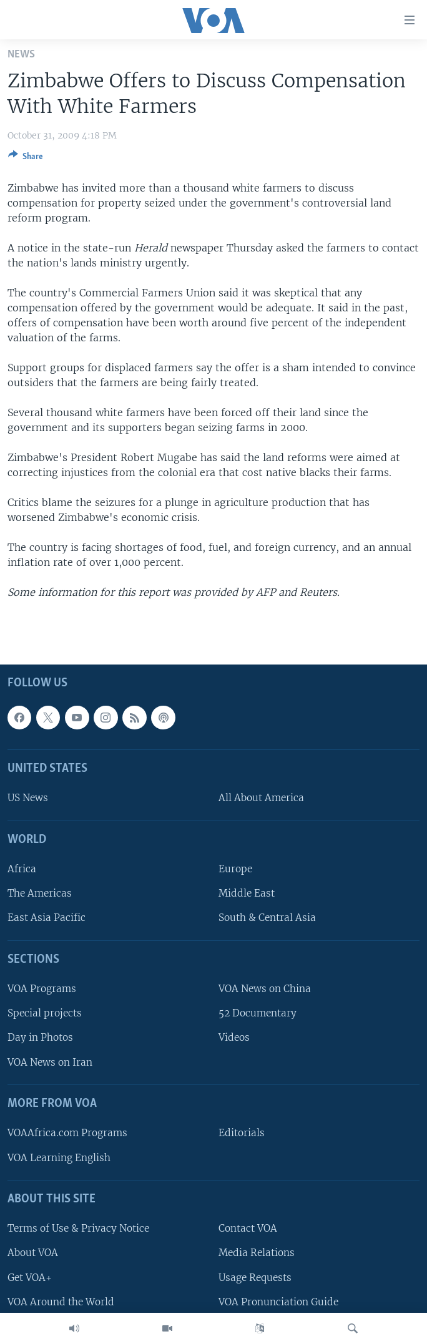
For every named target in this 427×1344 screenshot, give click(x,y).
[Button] (25, 158)
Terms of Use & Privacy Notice (78, 1228)
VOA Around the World (60, 1302)
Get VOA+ (29, 1277)
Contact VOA (247, 1228)
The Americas (39, 894)
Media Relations (256, 1253)
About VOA (32, 1253)
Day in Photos (40, 1038)
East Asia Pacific (46, 918)
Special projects (44, 1014)
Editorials (241, 1133)
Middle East (246, 894)
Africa (21, 869)
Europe (235, 869)
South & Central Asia (267, 918)
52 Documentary (257, 1014)
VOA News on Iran (49, 1062)
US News (27, 798)
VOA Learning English (58, 1158)
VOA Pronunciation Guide (278, 1302)
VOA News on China (264, 989)
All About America (261, 798)
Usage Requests (255, 1277)
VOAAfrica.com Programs (67, 1133)
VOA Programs (41, 989)
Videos (234, 1038)
